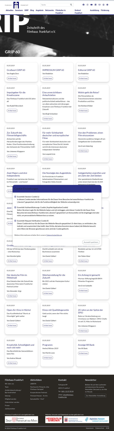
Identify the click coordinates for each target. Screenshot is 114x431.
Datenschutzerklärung (54, 235)
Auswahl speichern (91, 242)
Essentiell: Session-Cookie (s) (58, 199)
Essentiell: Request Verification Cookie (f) (58, 225)
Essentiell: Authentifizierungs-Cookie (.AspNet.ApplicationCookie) (58, 211)
